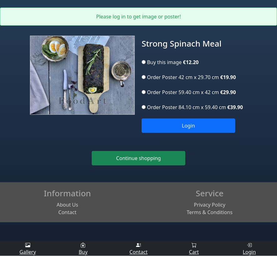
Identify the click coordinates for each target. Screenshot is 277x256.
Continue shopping (138, 158)
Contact (67, 212)
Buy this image (170, 62)
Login (188, 125)
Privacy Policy (210, 204)
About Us (67, 204)
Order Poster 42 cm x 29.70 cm (189, 77)
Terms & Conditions (210, 212)
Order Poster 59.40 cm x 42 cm (189, 92)
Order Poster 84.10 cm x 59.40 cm (192, 107)
